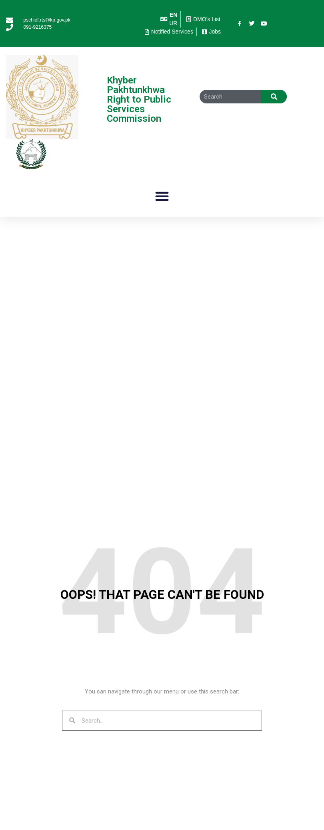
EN (173, 15)
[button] (162, 196)
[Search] (274, 96)
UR (173, 23)
